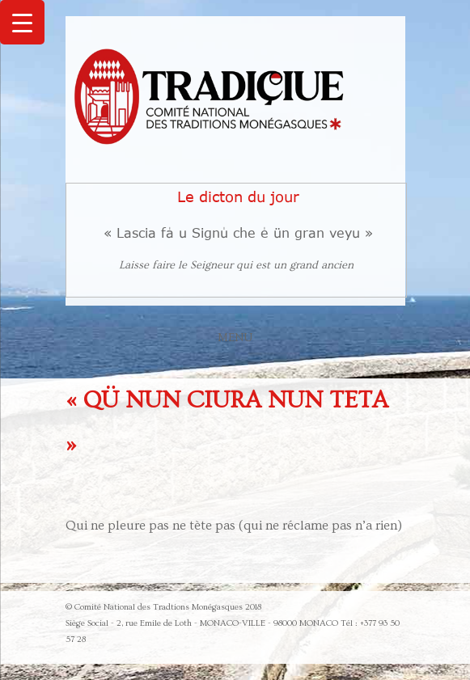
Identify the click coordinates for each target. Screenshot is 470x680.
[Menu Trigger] (22, 22)
